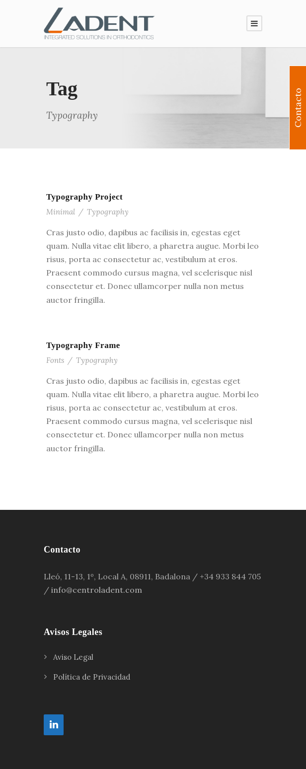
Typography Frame (83, 345)
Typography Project (84, 197)
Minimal (60, 211)
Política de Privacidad (91, 677)
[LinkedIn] (54, 724)
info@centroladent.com (96, 590)
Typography (108, 211)
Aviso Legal (73, 657)
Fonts (55, 360)
